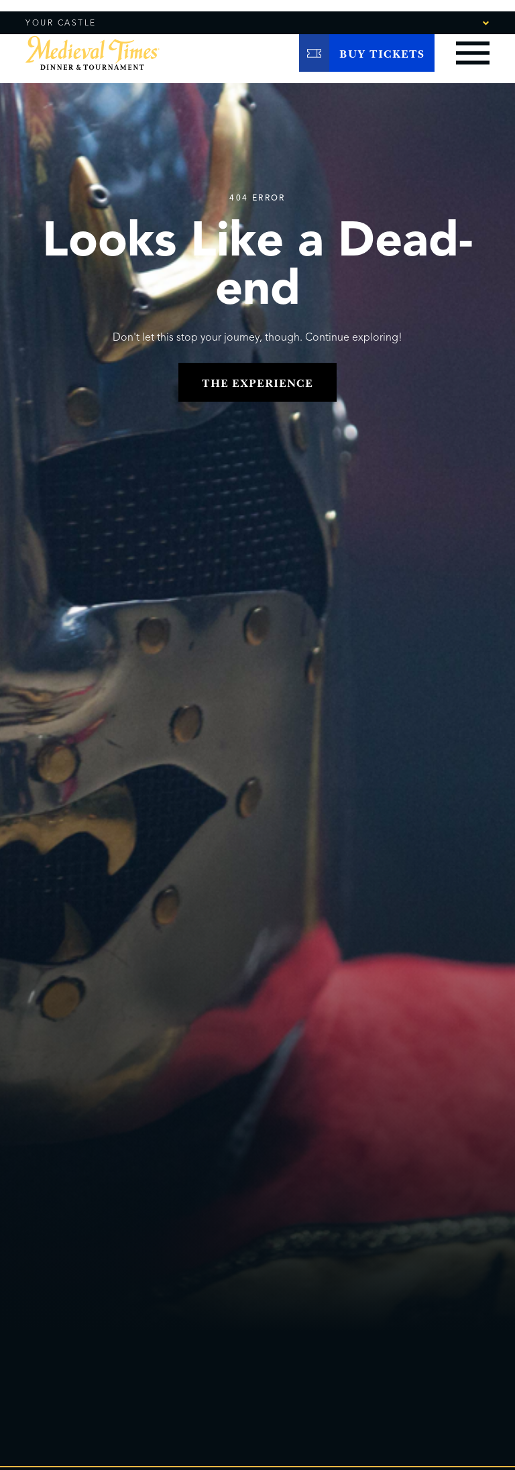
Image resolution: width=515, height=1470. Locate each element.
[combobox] (449, 22)
